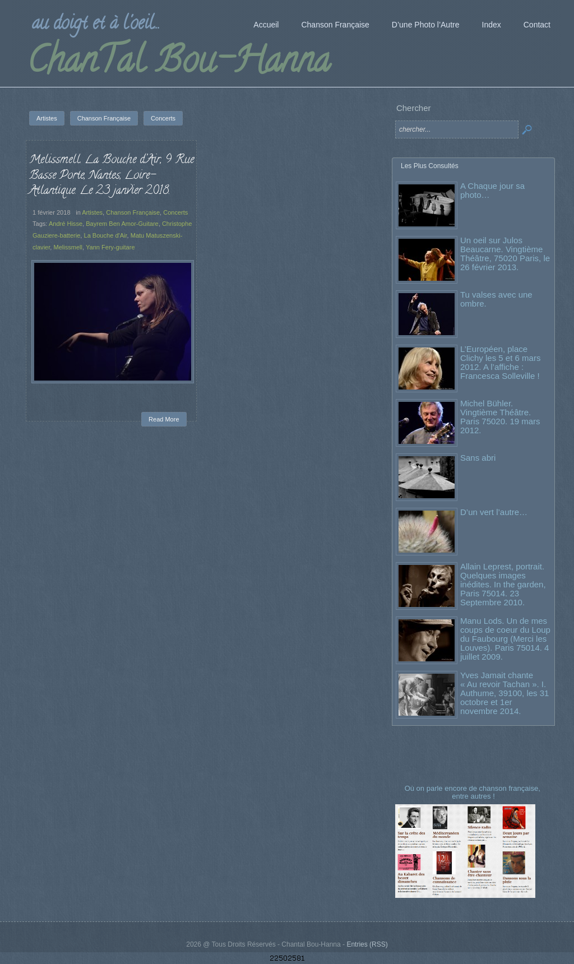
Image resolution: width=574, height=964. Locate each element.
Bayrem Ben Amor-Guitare (122, 223)
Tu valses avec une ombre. (496, 299)
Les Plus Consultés (430, 166)
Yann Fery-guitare (110, 247)
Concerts (175, 212)
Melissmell (67, 247)
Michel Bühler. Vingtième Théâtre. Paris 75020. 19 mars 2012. (500, 416)
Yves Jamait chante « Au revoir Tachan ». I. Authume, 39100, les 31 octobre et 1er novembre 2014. (504, 693)
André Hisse (65, 223)
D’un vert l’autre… (493, 512)
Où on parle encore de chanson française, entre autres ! (474, 792)
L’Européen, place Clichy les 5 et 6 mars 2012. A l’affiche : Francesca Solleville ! (500, 362)
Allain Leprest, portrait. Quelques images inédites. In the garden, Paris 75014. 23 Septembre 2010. (503, 584)
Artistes (92, 212)
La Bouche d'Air (105, 235)
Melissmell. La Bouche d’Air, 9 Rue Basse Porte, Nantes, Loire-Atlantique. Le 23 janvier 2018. (111, 176)
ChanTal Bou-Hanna (178, 64)
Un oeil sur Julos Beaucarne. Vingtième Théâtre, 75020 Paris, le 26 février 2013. (505, 253)
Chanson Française (133, 212)
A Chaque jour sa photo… (492, 190)
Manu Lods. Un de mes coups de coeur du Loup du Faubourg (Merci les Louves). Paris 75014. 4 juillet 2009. (505, 638)
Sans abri (478, 457)
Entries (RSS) (366, 944)
